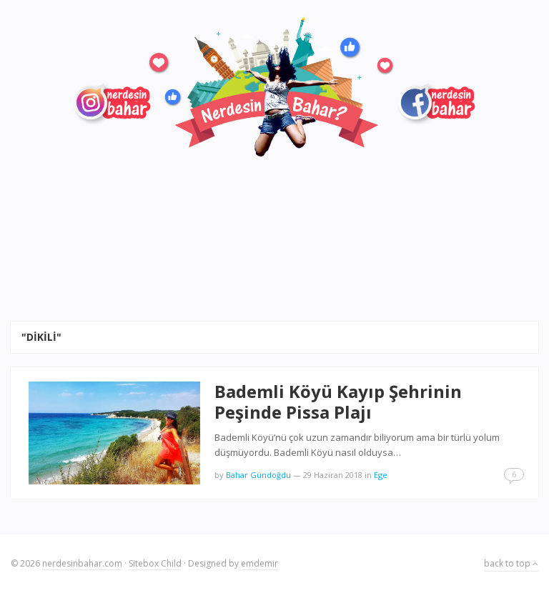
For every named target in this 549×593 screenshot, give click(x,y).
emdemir (259, 563)
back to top (511, 563)
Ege (380, 474)
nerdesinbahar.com (82, 563)
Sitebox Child (155, 563)
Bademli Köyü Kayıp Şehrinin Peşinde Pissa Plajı (338, 401)
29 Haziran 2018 (332, 474)
